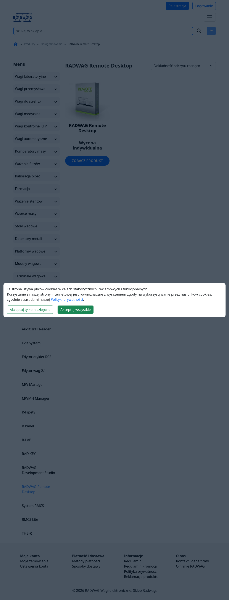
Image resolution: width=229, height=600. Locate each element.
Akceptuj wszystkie (75, 309)
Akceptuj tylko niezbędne (30, 309)
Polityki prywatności (67, 299)
